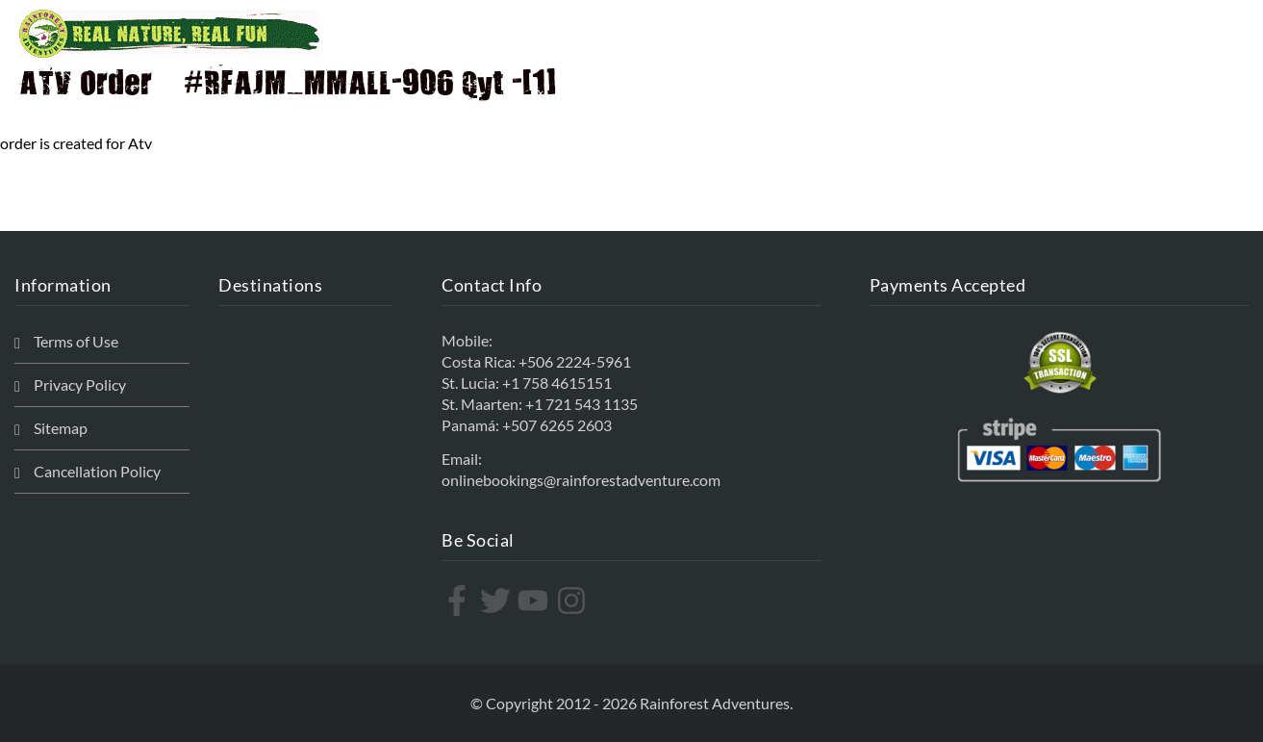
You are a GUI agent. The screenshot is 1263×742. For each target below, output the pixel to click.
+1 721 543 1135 (581, 404)
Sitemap (61, 428)
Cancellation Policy (97, 471)
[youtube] (535, 600)
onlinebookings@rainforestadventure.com (581, 480)
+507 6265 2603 (557, 425)
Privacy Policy (80, 384)
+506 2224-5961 (574, 361)
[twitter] (498, 600)
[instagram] (574, 600)
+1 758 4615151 (557, 382)
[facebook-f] (459, 600)
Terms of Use (76, 341)
